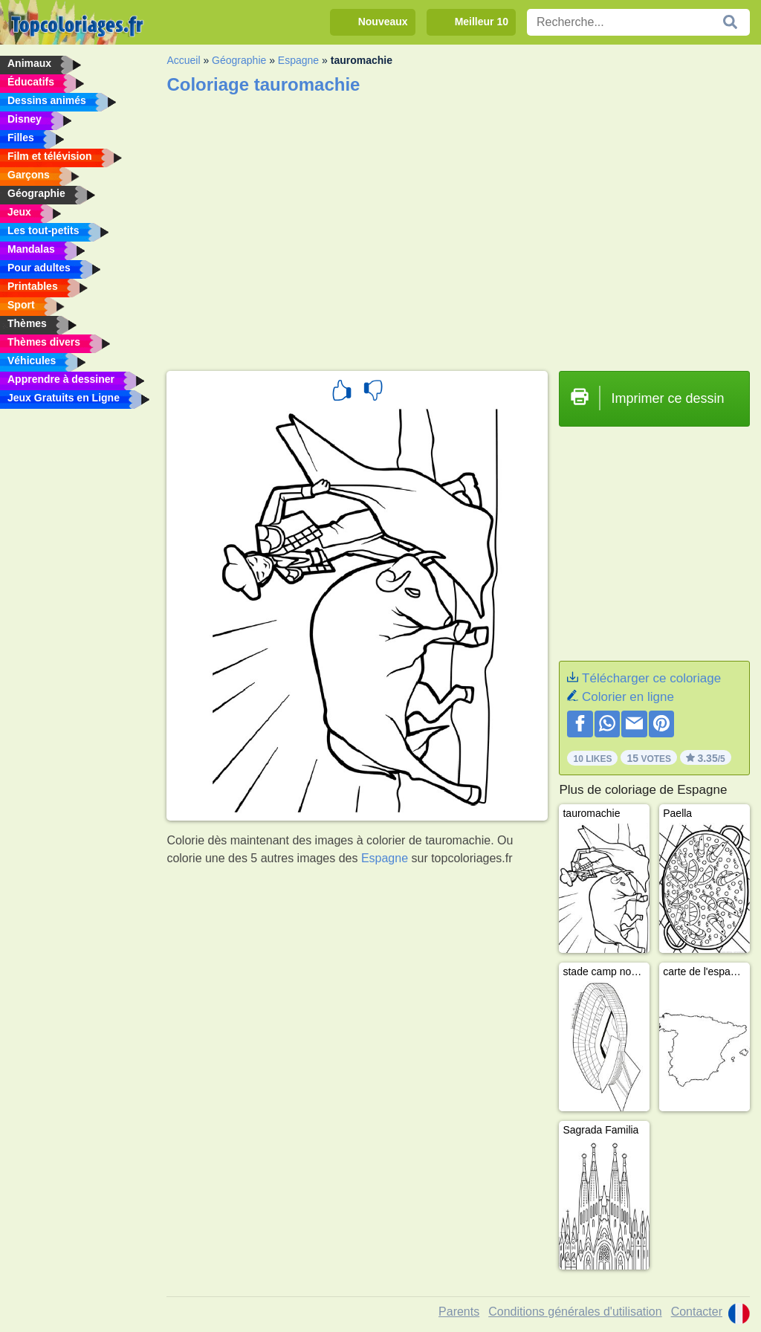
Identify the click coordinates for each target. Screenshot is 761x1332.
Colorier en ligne (628, 697)
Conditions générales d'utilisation (574, 1311)
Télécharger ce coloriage (651, 678)
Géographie (239, 60)
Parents (458, 1311)
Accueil (183, 60)
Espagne (298, 60)
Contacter (696, 1311)
